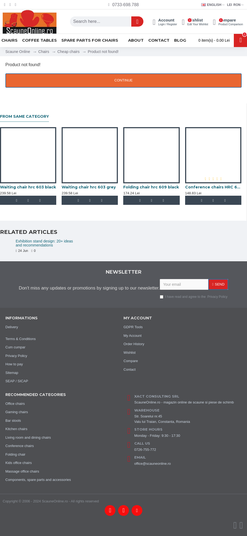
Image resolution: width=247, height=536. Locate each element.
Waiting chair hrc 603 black (28, 187)
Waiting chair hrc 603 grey (89, 187)
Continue (123, 80)
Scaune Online (17, 51)
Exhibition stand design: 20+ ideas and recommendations (44, 243)
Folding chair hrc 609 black (151, 187)
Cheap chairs (68, 51)
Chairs (43, 51)
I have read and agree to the (194, 296)
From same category (24, 116)
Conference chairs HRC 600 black (213, 187)
